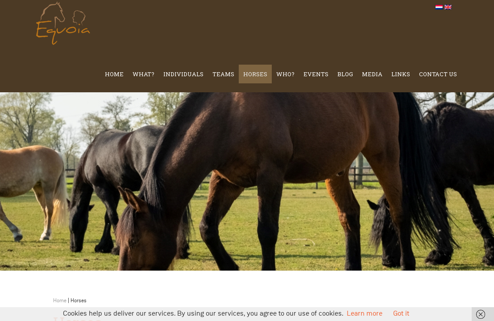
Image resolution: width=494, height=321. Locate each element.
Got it (401, 313)
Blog (345, 74)
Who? (285, 74)
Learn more (364, 313)
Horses (255, 74)
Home (114, 74)
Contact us (438, 74)
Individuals (183, 74)
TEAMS (223, 74)
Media (372, 74)
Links (400, 74)
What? (143, 74)
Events (315, 74)
